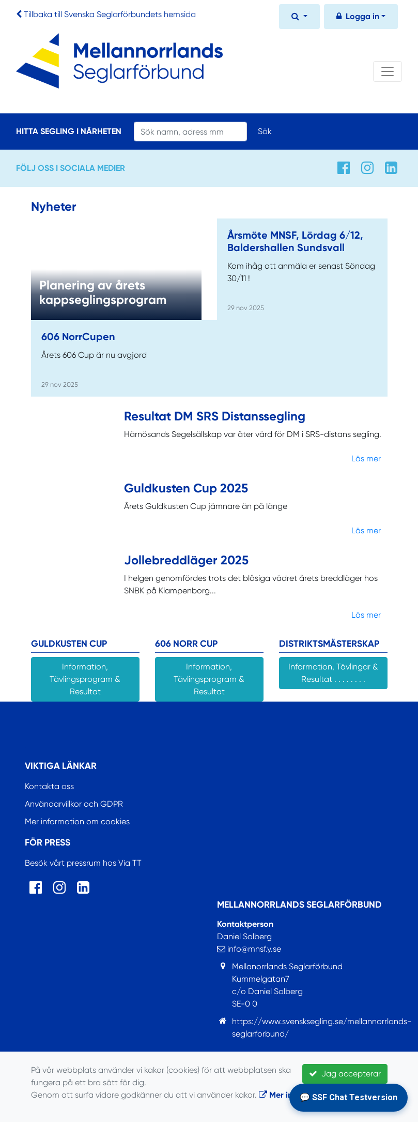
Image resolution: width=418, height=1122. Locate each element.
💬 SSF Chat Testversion (348, 1097)
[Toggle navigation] (387, 71)
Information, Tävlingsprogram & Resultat (85, 679)
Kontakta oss (49, 786)
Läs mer (366, 458)
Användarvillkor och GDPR (74, 804)
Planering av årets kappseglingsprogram (102, 293)
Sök (265, 131)
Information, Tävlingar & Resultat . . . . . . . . (333, 673)
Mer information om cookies (77, 821)
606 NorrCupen (78, 336)
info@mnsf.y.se (249, 949)
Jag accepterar (345, 1074)
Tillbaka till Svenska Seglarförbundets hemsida (110, 14)
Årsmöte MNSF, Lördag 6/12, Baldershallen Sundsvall (295, 241)
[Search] (190, 131)
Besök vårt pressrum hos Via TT (83, 863)
